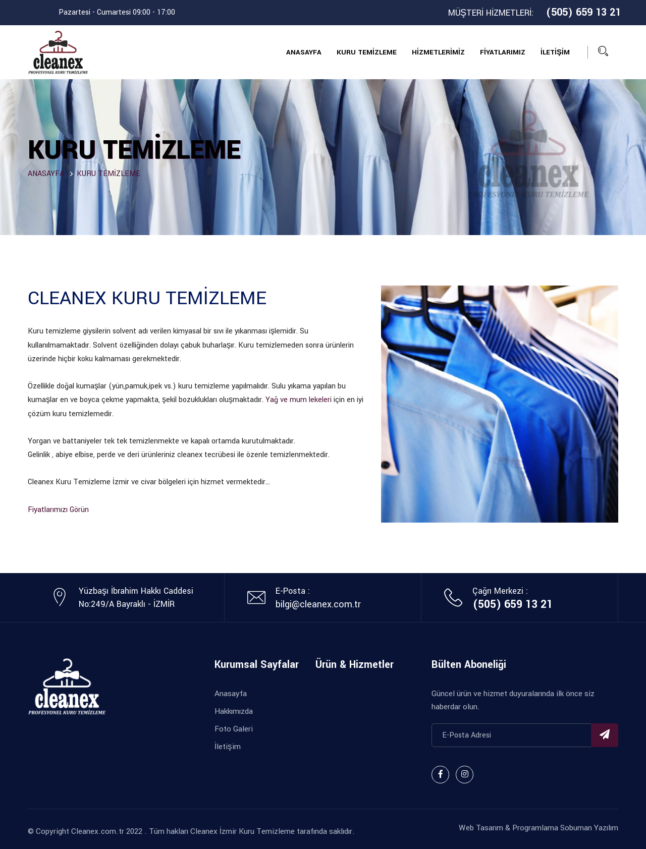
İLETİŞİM (555, 52)
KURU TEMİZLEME (367, 52)
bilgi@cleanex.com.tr (318, 604)
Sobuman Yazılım (588, 827)
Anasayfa (230, 693)
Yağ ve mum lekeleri (298, 399)
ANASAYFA (303, 52)
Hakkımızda (233, 711)
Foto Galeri (233, 728)
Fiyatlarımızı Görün (58, 509)
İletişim (227, 746)
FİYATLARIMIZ (502, 52)
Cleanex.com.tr (97, 831)
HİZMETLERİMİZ (438, 52)
